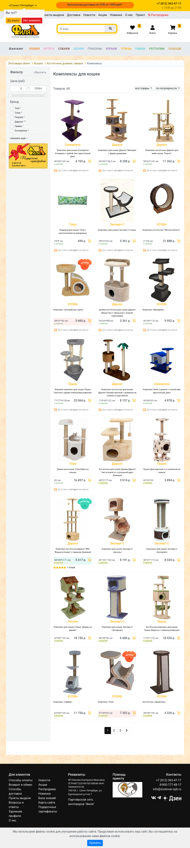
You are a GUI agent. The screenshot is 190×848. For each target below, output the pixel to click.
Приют (140, 15)
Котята (49, 48)
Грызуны (95, 48)
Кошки (34, 48)
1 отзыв (71, 567)
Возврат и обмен (20, 784)
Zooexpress (21, 130)
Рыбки (140, 48)
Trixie (17, 112)
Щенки (79, 48)
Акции (102, 15)
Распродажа (158, 15)
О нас (129, 15)
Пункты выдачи (53, 15)
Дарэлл (19, 121)
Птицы (126, 48)
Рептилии (157, 48)
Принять (95, 843)
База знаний (47, 798)
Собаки (64, 48)
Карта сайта (46, 802)
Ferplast (19, 117)
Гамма (18, 126)
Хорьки (111, 48)
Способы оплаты (20, 780)
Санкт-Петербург (24, 5)
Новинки (116, 15)
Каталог (16, 48)
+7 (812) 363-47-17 (168, 780)
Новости (89, 15)
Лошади (174, 48)
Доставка (73, 15)
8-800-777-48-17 (170, 784)
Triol (17, 108)
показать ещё (19, 138)
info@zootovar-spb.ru (167, 789)
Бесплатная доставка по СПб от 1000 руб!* (95, 4)
